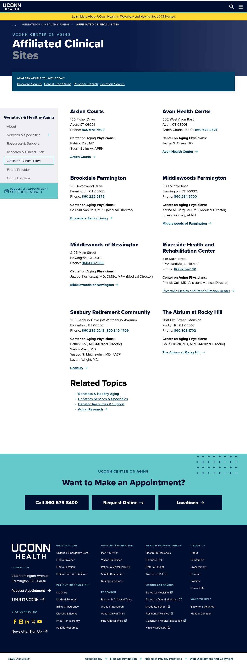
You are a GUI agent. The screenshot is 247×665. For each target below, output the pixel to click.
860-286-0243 (93, 330)
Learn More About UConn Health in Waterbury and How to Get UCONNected (123, 16)
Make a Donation (201, 613)
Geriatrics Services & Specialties (103, 398)
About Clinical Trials (113, 613)
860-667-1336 (93, 262)
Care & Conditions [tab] (57, 84)
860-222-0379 (93, 196)
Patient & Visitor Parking (115, 567)
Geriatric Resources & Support (101, 404)
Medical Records (66, 599)
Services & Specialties (23, 135)
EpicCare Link (154, 560)
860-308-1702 (185, 330)
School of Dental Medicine (162, 599)
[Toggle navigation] (241, 7)
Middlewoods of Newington (92, 284)
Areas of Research (112, 606)
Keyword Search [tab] (29, 84)
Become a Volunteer (203, 606)
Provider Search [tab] (86, 84)
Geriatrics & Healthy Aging (45, 24)
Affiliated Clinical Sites (24, 161)
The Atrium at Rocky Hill (181, 352)
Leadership (197, 560)
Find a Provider (18, 170)
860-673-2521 (206, 129)
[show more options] (14, 24)
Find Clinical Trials (112, 621)
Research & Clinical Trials (25, 152)
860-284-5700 (185, 196)
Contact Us (197, 588)
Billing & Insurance (67, 606)
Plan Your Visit (109, 553)
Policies (195, 581)
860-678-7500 (93, 129)
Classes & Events (66, 613)
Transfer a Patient (156, 574)
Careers (195, 574)
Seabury (76, 367)
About (11, 126)
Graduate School (156, 606)
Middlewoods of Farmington (184, 223)
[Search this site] (231, 7)
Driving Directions (112, 581)
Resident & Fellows (157, 613)
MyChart (61, 592)
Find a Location (18, 178)
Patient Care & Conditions (72, 574)
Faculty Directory (156, 627)
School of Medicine (157, 592)
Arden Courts (80, 156)
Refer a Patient (155, 567)
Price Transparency (68, 621)
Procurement (198, 567)
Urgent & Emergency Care (72, 553)
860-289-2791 (185, 269)
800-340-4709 (117, 330)
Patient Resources (67, 627)
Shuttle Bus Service (112, 574)
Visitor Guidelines (111, 560)
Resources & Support (23, 143)
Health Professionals (158, 553)
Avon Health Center (177, 151)
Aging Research (90, 409)
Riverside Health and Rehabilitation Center (196, 290)
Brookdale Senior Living (89, 218)
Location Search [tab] (112, 84)
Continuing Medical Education (164, 621)
